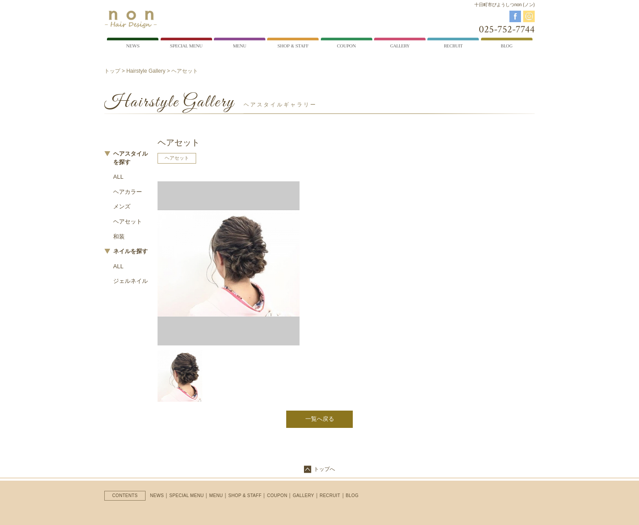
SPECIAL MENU (187, 495)
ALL (118, 176)
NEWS (157, 495)
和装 (119, 236)
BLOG (352, 495)
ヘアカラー (127, 191)
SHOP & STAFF (245, 495)
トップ (112, 71)
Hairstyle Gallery (146, 71)
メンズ (121, 206)
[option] (229, 263)
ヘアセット (127, 221)
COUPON (277, 495)
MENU (216, 495)
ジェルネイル (130, 281)
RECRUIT (330, 495)
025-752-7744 (507, 29)
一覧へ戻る (319, 418)
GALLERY (303, 495)
